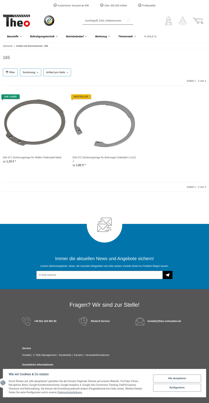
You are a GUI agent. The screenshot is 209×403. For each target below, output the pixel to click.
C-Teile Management (45, 355)
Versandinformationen (97, 355)
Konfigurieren (177, 387)
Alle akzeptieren (177, 378)
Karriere (78, 355)
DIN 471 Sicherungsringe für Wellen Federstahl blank (32, 157)
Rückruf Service (100, 320)
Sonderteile (65, 355)
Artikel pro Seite (55, 72)
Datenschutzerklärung (70, 392)
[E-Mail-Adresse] (99, 275)
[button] (168, 20)
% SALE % (150, 36)
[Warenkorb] (198, 20)
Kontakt (26, 355)
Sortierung (29, 72)
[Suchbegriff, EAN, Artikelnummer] (103, 21)
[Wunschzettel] (183, 20)
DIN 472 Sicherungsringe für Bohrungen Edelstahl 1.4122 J (104, 159)
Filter (10, 72)
